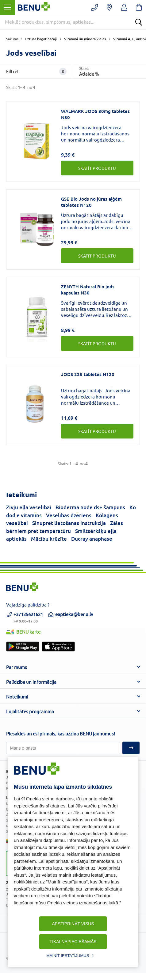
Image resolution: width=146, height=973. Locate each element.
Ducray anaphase (91, 538)
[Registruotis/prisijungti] (124, 7)
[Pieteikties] (63, 748)
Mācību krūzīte (49, 538)
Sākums (12, 38)
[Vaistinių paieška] (109, 7)
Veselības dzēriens (68, 515)
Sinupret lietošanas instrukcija (69, 523)
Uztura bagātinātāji (41, 38)
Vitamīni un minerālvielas (85, 38)
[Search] (138, 22)
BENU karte (23, 632)
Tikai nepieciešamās (72, 941)
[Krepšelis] (139, 7)
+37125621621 (24, 617)
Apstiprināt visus (73, 923)
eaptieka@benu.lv (70, 614)
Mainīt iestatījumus (67, 955)
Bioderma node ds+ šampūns (90, 507)
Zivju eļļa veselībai (28, 507)
